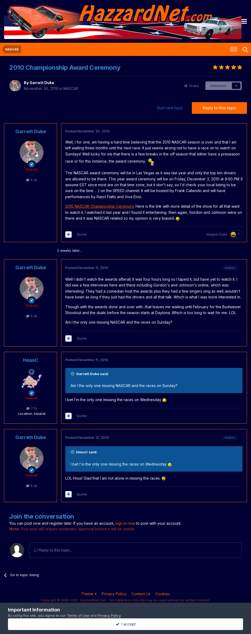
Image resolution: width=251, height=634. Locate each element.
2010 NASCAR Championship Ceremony (100, 206)
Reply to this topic (219, 108)
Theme (89, 594)
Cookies (162, 594)
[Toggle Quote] (73, 374)
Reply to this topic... (53, 550)
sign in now (125, 523)
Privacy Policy (114, 594)
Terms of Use (78, 615)
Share (191, 86)
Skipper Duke (216, 234)
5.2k (31, 180)
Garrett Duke (41, 82)
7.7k (31, 408)
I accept (126, 624)
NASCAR (70, 88)
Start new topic (170, 108)
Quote (82, 234)
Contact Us (140, 594)
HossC (30, 360)
